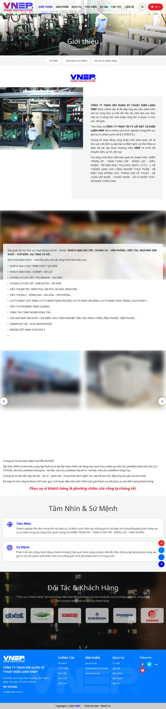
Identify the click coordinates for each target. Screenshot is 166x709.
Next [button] (162, 401)
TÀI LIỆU (62, 673)
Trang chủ (75, 49)
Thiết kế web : (92, 705)
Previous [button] (4, 401)
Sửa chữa (117, 673)
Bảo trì (116, 683)
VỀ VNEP (62, 663)
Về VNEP (53, 60)
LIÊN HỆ (62, 683)
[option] (83, 27)
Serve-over (91, 663)
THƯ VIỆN (63, 668)
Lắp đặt (116, 668)
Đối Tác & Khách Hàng (106, 60)
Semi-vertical (92, 673)
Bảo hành (117, 678)
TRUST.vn (105, 705)
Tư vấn (116, 663)
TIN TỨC (62, 678)
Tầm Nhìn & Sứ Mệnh (76, 60)
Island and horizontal (96, 668)
